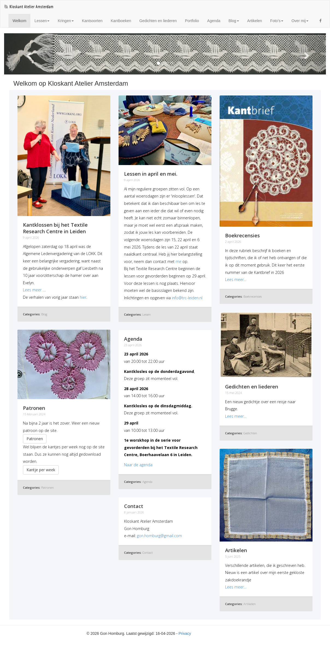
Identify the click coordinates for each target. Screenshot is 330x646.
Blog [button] (234, 21)
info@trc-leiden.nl (187, 297)
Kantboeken (121, 21)
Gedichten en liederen (158, 21)
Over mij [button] (299, 21)
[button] (28, 53)
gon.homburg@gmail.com (159, 535)
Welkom (21, 20)
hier (83, 297)
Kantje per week (40, 468)
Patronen (34, 437)
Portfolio (192, 21)
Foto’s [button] (276, 21)
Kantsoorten (92, 21)
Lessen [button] (41, 21)
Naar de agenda (138, 464)
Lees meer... (235, 279)
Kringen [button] (65, 21)
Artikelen (254, 21)
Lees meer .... (34, 289)
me (178, 261)
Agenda (213, 21)
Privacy (184, 633)
